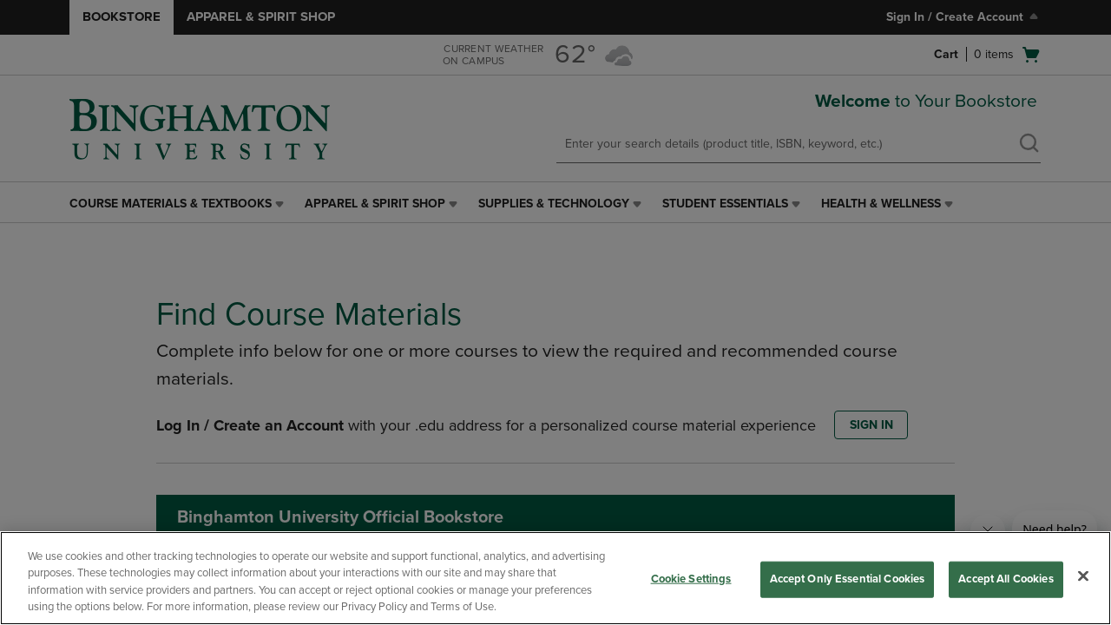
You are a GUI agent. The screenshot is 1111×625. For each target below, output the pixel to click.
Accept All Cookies (1005, 579)
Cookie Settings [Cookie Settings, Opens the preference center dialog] (691, 579)
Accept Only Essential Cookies (847, 579)
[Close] (1083, 575)
